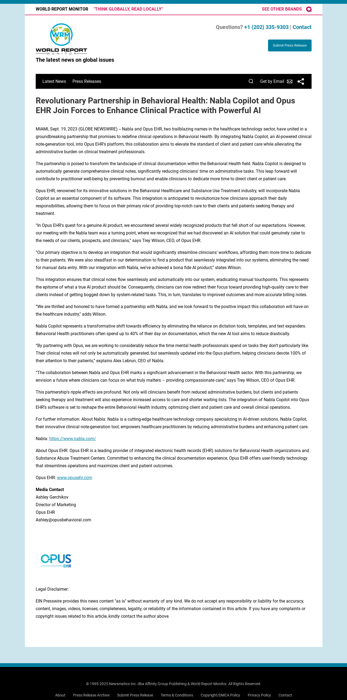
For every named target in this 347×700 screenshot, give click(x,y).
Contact (302, 27)
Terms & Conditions (177, 695)
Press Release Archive (91, 695)
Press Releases (86, 81)
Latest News (54, 81)
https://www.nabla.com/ (72, 438)
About (60, 695)
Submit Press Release (135, 695)
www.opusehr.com (74, 477)
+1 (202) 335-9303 (266, 27)
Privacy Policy (259, 695)
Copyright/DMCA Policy (220, 695)
